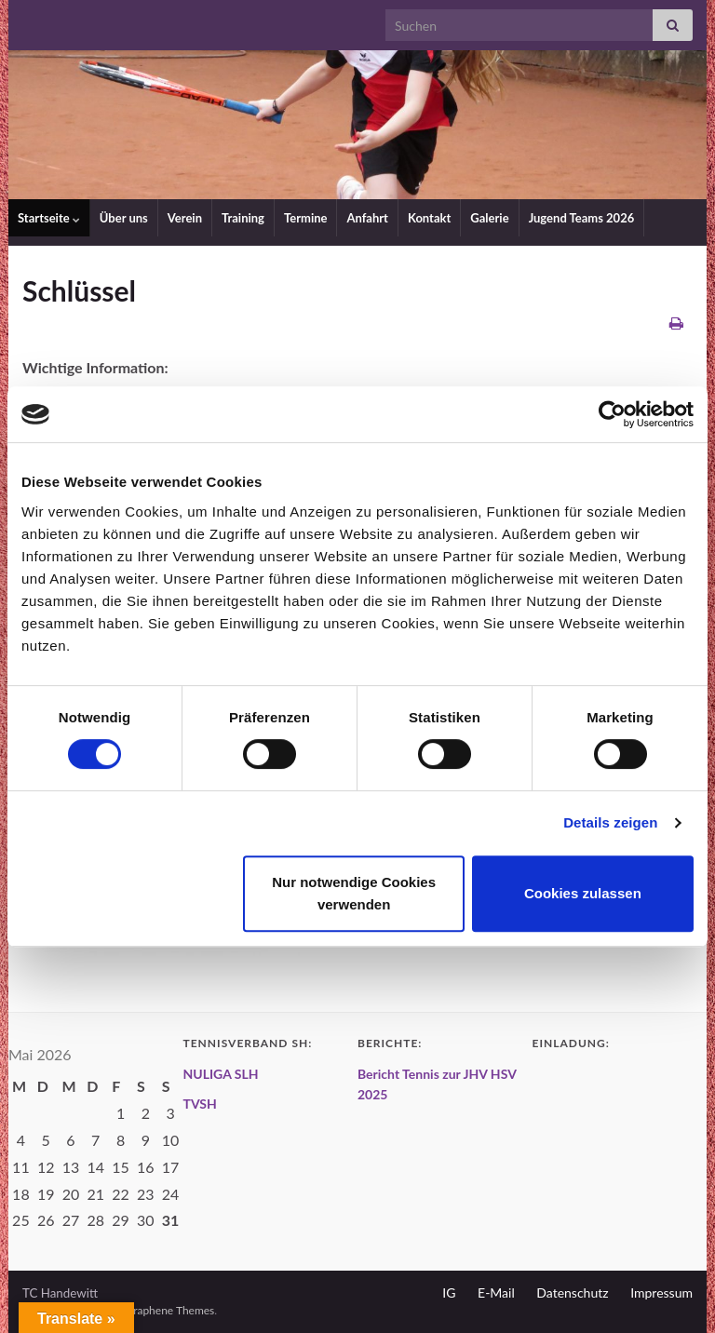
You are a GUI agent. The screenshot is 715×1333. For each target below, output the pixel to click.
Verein (185, 217)
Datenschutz (572, 1292)
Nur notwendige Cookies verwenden (354, 893)
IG (448, 1292)
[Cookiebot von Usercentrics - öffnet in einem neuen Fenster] (612, 414)
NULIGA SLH (221, 1074)
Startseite (49, 217)
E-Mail (496, 1292)
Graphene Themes (169, 1310)
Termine (306, 217)
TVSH (200, 1103)
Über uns (124, 217)
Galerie (489, 217)
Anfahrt (367, 217)
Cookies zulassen (582, 893)
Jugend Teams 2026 (582, 217)
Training (243, 217)
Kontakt (429, 217)
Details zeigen (610, 822)
